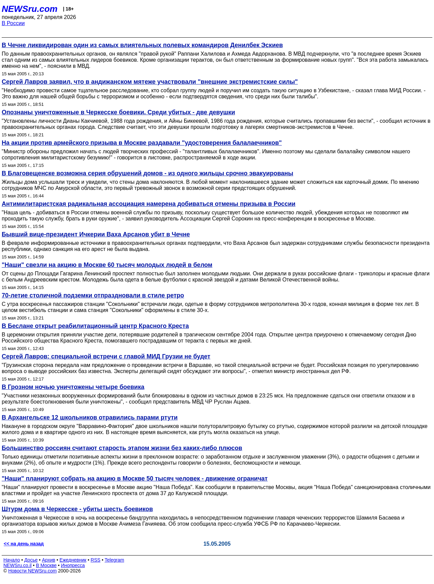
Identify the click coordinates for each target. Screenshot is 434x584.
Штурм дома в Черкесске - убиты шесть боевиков (77, 509)
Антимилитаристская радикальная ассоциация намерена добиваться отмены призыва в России (148, 203)
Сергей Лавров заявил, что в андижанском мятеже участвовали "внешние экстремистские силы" (150, 81)
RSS (95, 560)
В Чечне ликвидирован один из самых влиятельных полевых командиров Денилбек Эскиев (142, 45)
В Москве (46, 565)
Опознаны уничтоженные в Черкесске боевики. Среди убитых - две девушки (118, 112)
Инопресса (73, 565)
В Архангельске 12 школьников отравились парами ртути (90, 417)
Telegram (114, 560)
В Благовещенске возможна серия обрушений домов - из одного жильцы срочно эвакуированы (147, 173)
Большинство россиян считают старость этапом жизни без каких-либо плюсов (122, 448)
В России (13, 23)
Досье (31, 560)
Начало (11, 560)
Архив (48, 560)
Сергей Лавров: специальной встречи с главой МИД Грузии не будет (106, 356)
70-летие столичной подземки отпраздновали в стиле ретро (93, 295)
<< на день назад (24, 543)
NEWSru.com (30, 9)
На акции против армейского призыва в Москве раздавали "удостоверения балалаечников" (142, 142)
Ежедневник (73, 560)
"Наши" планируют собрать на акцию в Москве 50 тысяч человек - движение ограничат (135, 478)
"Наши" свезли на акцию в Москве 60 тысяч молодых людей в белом (107, 264)
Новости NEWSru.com (32, 570)
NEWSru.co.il (17, 565)
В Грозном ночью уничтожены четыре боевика (73, 387)
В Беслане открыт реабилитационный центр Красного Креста (95, 326)
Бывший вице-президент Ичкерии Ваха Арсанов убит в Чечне (96, 234)
